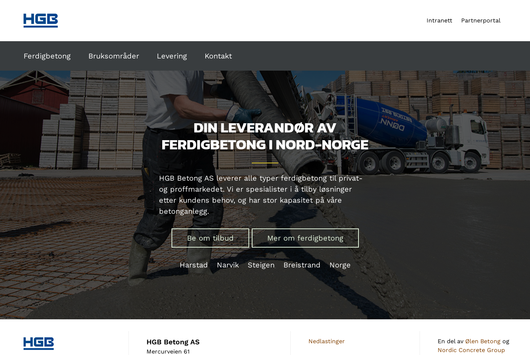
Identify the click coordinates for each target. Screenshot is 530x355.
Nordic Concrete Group (471, 350)
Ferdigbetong (47, 56)
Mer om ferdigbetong (305, 238)
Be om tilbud (210, 238)
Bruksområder (113, 56)
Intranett (439, 20)
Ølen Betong (483, 341)
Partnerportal (481, 20)
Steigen (261, 264)
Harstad (194, 264)
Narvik (228, 264)
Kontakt (218, 56)
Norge (340, 264)
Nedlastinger (326, 341)
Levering (172, 56)
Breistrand (302, 264)
